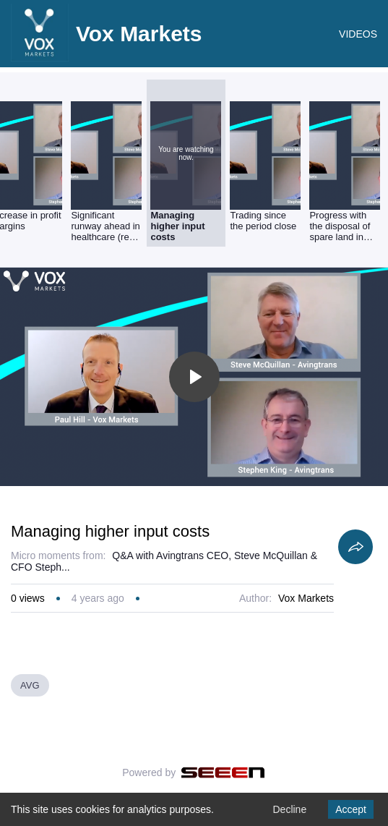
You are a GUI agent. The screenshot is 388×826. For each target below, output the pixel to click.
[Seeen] (223, 772)
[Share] (355, 546)
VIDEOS (358, 34)
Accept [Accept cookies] (350, 809)
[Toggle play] (194, 377)
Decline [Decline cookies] (289, 809)
